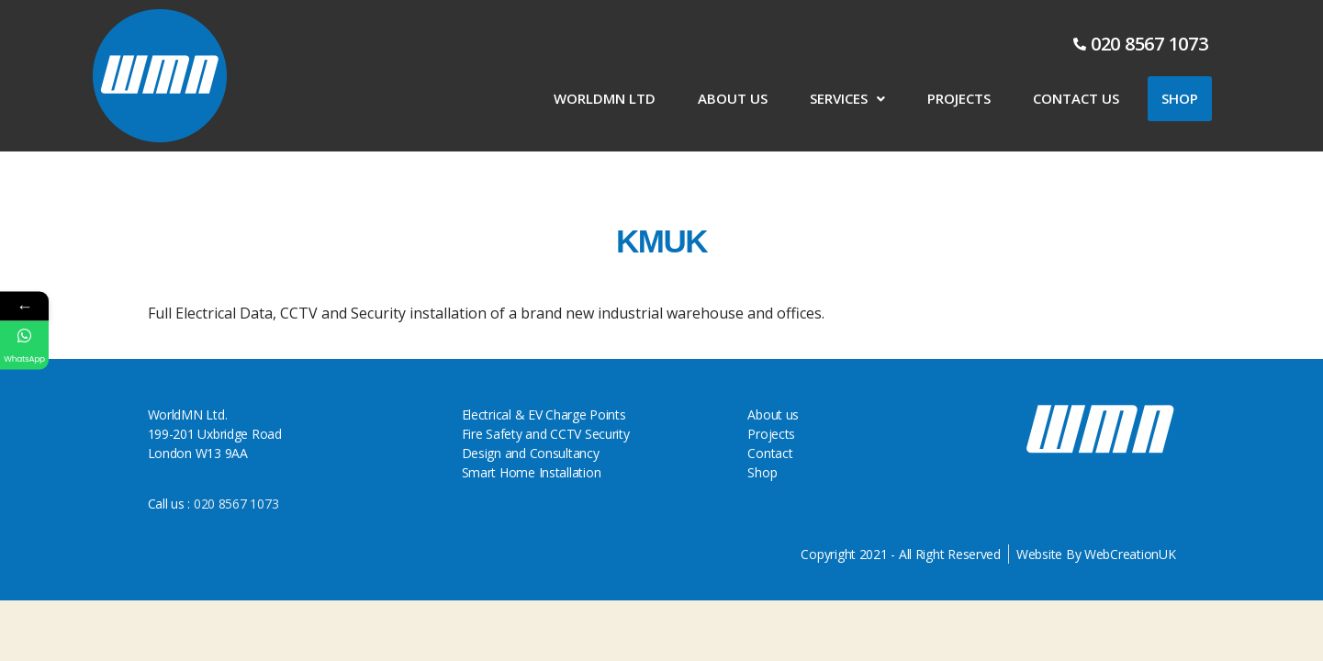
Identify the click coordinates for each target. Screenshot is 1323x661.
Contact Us (1076, 98)
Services (847, 98)
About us (733, 98)
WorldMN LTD (605, 98)
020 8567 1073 (234, 503)
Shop (1179, 98)
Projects (959, 98)
